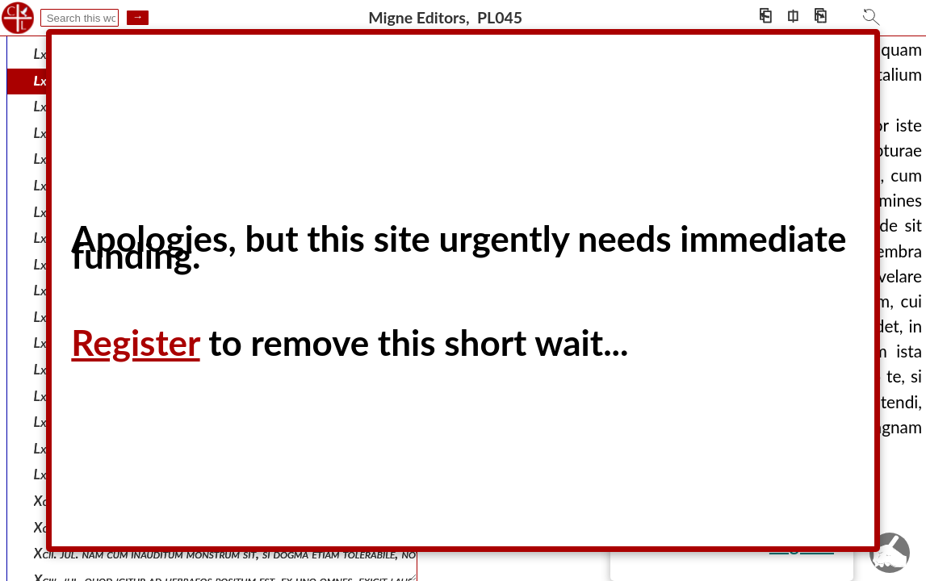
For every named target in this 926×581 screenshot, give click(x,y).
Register (135, 342)
